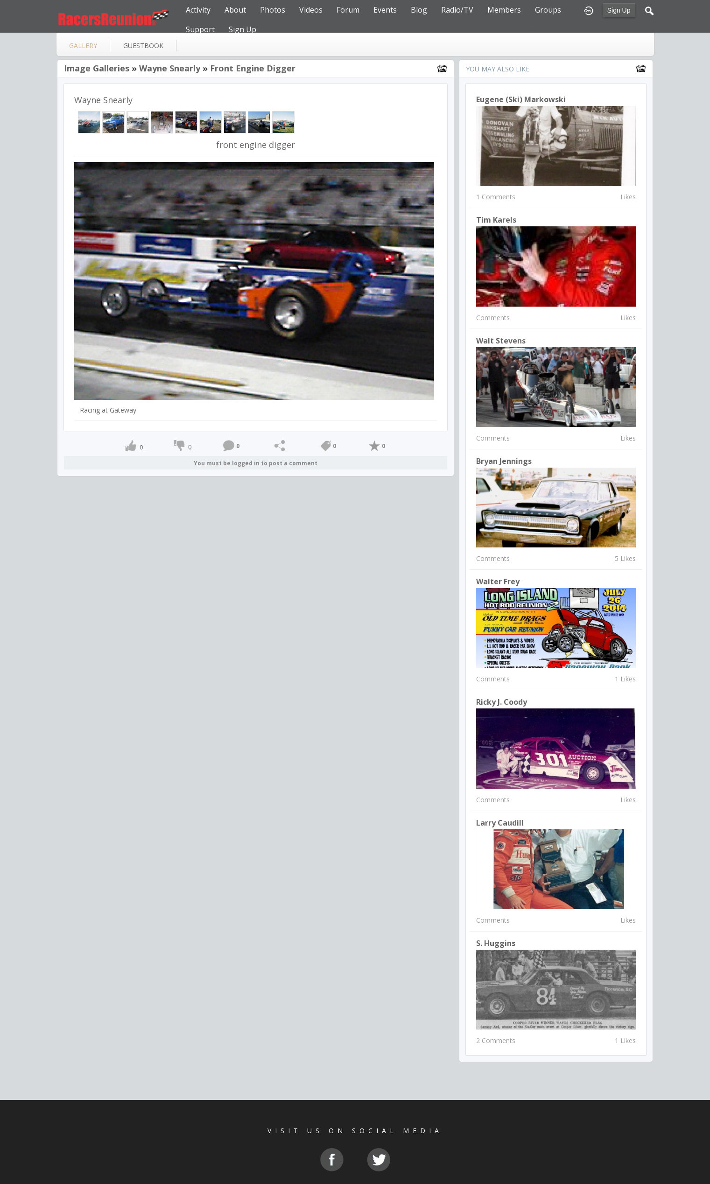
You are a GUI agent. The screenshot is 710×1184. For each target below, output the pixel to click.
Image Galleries (96, 68)
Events (385, 10)
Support (200, 29)
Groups (548, 10)
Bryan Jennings (504, 461)
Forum (348, 10)
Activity (198, 10)
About (235, 10)
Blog (419, 10)
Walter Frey (498, 581)
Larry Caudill (500, 823)
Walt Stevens (501, 341)
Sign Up (619, 10)
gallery (83, 45)
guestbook (143, 45)
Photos (272, 10)
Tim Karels (496, 220)
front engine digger (252, 68)
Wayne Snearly (169, 68)
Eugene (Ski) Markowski (521, 99)
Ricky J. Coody (501, 702)
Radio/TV (457, 10)
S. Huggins (495, 943)
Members (504, 10)
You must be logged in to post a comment (255, 463)
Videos (311, 10)
